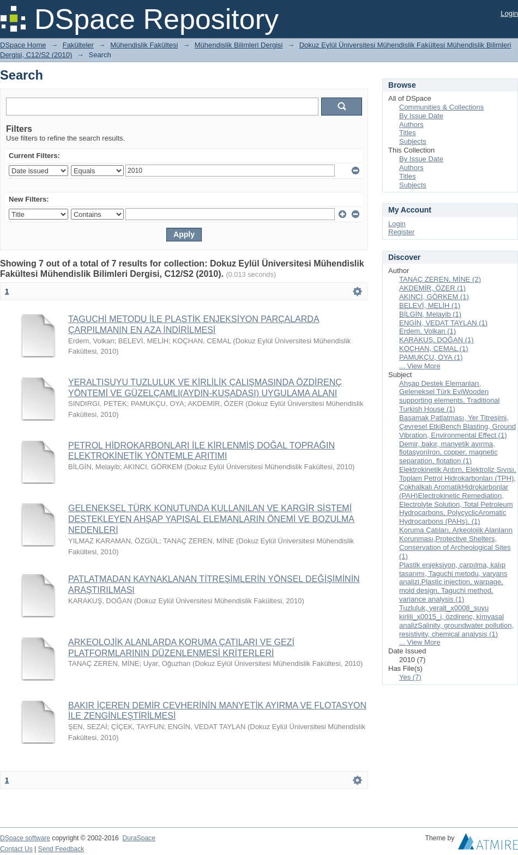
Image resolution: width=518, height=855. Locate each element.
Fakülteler (78, 45)
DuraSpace (138, 838)
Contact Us (16, 849)
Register (401, 232)
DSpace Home (23, 45)
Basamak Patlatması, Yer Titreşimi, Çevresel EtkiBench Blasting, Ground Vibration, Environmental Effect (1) (457, 426)
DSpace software (25, 838)
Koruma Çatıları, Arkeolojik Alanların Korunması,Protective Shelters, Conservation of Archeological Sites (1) (456, 543)
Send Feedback (61, 849)
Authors (411, 124)
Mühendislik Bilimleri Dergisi (239, 45)
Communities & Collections (441, 107)
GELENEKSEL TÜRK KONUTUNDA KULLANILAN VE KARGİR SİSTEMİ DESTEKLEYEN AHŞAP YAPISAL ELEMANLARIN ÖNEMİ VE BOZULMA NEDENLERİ (211, 519)
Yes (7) (410, 677)
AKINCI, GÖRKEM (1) (434, 297)
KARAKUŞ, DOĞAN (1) (436, 340)
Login (509, 13)
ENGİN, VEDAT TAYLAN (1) (443, 323)
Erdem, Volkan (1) (427, 331)
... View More (420, 366)
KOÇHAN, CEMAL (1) (433, 348)
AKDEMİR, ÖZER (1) (432, 288)
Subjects (412, 141)
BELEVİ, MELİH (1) (429, 305)
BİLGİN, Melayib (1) (430, 314)
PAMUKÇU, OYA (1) (431, 357)
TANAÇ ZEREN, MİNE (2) (440, 279)
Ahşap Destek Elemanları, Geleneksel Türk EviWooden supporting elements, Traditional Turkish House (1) (449, 396)
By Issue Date (421, 116)
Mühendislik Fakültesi (144, 45)
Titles (407, 133)
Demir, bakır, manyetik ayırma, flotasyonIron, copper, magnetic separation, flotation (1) (448, 452)
